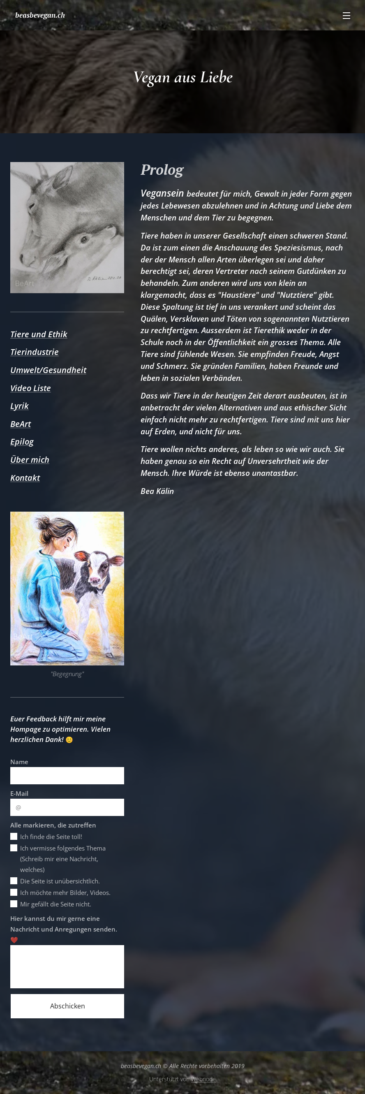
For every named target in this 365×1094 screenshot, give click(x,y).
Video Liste (30, 388)
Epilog (22, 441)
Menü (346, 15)
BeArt (20, 423)
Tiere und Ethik (38, 334)
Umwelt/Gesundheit (48, 369)
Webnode (203, 1079)
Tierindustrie (34, 351)
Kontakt (25, 477)
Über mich (29, 459)
